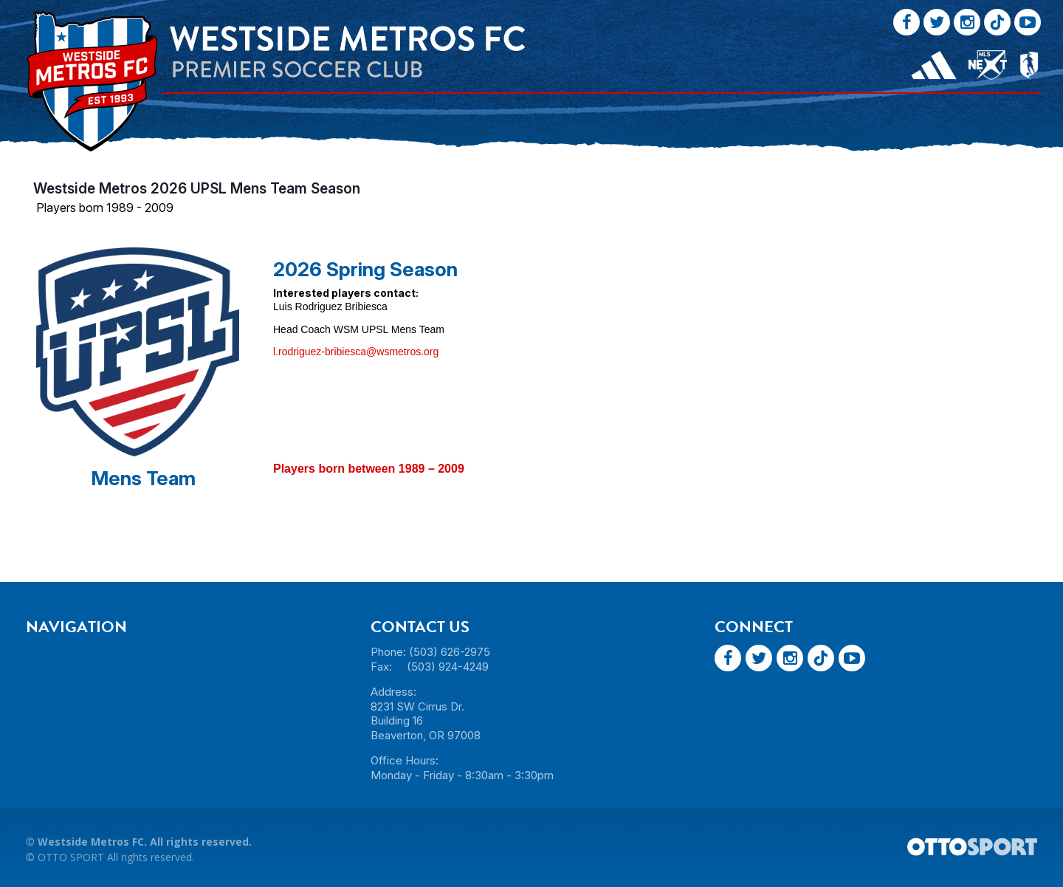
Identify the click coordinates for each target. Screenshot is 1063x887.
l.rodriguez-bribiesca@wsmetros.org (355, 351)
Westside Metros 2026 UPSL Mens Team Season (196, 188)
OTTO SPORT (71, 857)
